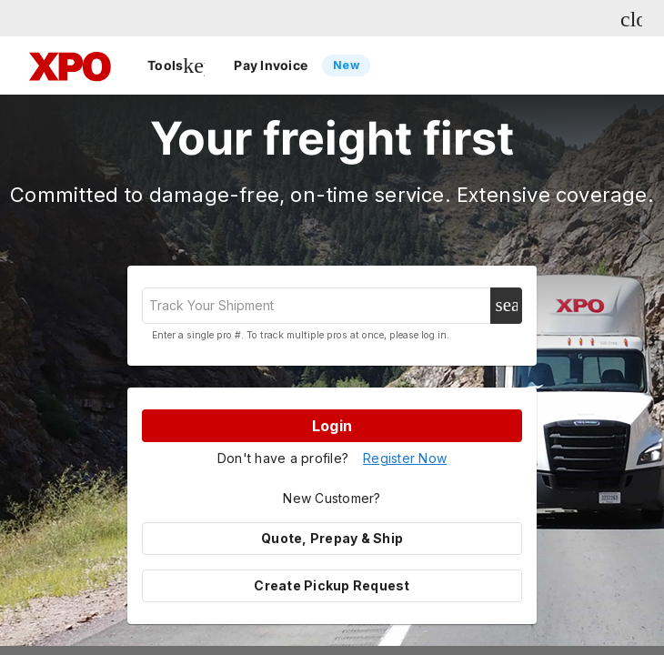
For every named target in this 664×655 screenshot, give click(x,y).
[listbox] (338, 65)
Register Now (405, 458)
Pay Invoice (302, 65)
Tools (176, 65)
